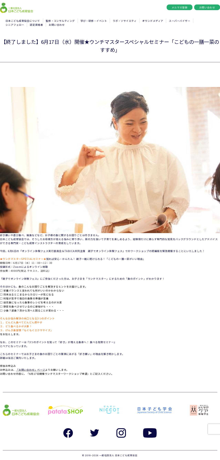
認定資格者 (36, 24)
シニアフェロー (15, 24)
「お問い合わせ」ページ (30, 369)
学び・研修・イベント (94, 21)
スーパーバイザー (179, 21)
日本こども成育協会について (23, 21)
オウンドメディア (152, 21)
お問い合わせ (207, 7)
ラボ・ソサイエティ (125, 21)
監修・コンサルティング (60, 21)
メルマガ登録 (180, 7)
